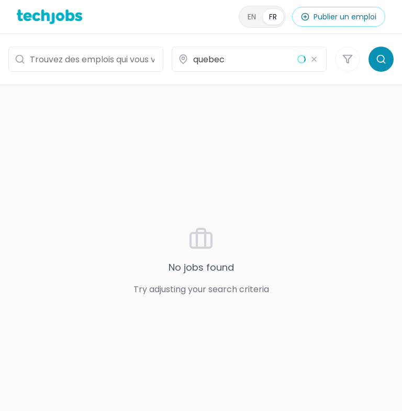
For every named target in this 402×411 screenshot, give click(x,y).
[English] (262, 17)
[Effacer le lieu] (314, 59)
